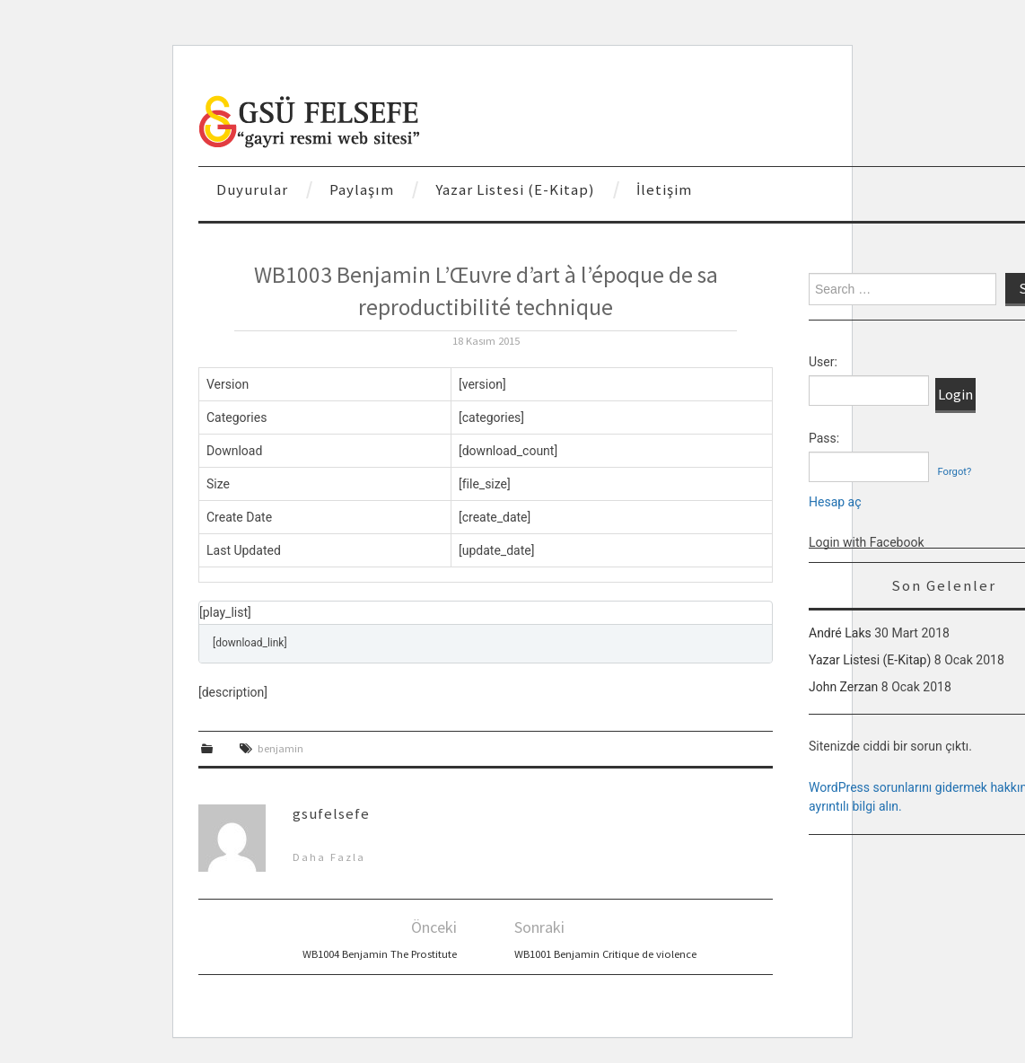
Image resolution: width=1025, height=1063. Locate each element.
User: (823, 362)
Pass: (824, 438)
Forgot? (954, 472)
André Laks (840, 633)
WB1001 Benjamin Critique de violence (605, 954)
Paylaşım (361, 189)
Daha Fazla (329, 857)
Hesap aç (835, 502)
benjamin (280, 748)
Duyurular (252, 189)
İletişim (664, 189)
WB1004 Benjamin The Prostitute (379, 954)
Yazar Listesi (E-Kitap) (515, 189)
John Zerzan (843, 687)
